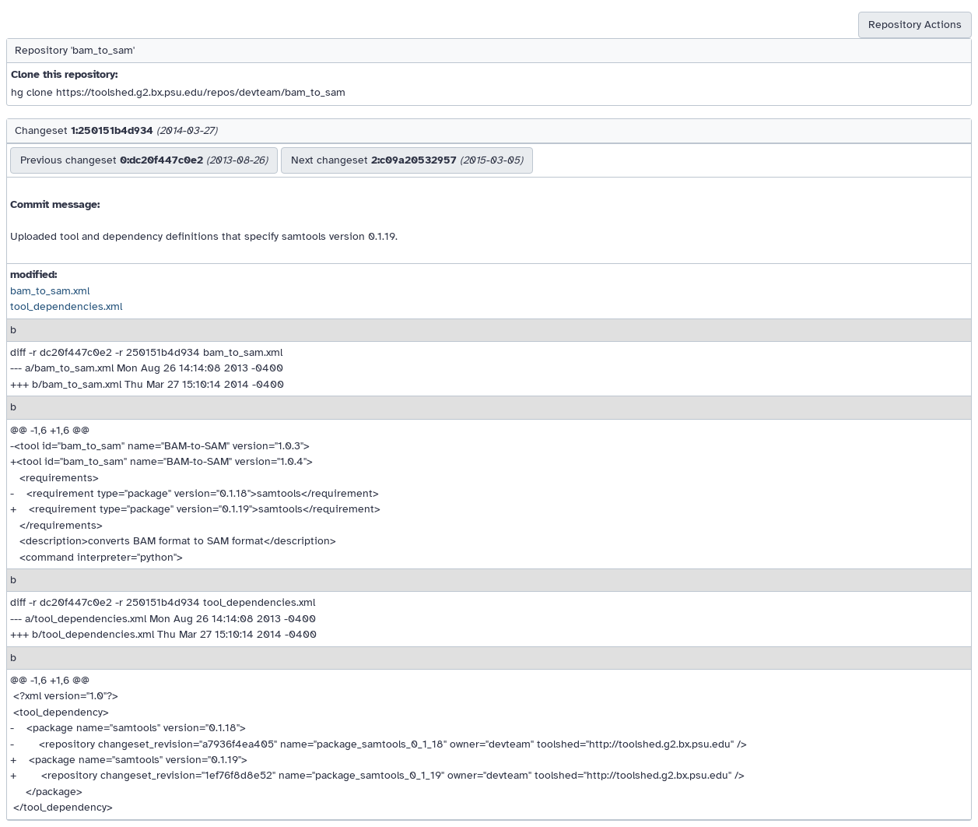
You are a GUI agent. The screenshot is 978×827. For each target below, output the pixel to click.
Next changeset (407, 160)
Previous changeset (144, 160)
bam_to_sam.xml (49, 290)
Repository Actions (915, 24)
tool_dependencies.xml (66, 306)
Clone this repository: (64, 74)
